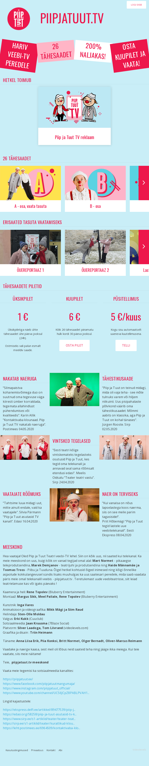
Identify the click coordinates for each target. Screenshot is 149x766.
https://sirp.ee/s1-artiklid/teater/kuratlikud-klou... (39, 723)
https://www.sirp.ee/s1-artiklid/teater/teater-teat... (39, 719)
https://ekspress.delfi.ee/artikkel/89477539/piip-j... (39, 710)
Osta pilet (74, 345)
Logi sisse (136, 4)
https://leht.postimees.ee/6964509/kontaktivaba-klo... (41, 728)
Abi (60, 750)
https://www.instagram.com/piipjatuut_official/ (36, 688)
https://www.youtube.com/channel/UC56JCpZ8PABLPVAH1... (46, 693)
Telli (126, 345)
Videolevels (139, 749)
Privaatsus (37, 750)
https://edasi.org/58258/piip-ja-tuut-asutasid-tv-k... (39, 714)
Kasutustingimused (17, 750)
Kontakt (51, 750)
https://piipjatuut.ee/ (18, 679)
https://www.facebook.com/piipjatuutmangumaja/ (39, 684)
